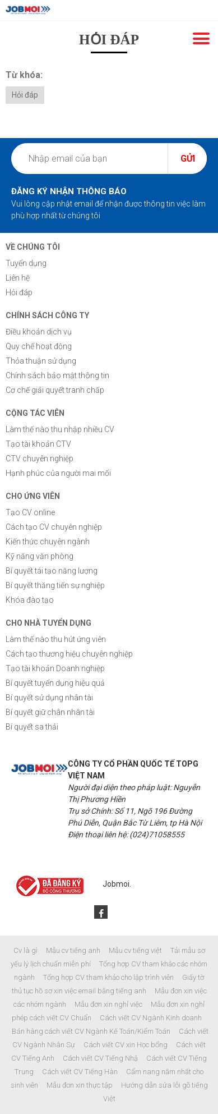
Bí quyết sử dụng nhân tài (49, 697)
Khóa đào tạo (30, 599)
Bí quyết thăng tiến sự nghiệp (55, 585)
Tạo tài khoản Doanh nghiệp (55, 668)
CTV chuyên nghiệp (39, 458)
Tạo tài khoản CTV (38, 443)
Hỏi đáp (25, 94)
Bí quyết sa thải (32, 726)
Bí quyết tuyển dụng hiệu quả (55, 683)
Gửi (187, 158)
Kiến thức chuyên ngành (48, 541)
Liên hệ (18, 277)
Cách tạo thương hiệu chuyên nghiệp (69, 653)
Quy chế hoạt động (39, 346)
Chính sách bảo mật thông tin (57, 375)
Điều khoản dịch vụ (39, 331)
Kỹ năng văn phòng (39, 556)
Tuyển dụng (26, 263)
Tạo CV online (30, 512)
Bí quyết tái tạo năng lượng (52, 570)
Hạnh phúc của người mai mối (58, 473)
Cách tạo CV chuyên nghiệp (54, 526)
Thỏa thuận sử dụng (41, 360)
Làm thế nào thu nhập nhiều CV (60, 429)
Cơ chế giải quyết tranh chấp (55, 390)
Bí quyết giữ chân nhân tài (50, 712)
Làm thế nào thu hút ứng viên (56, 639)
